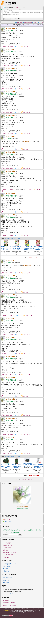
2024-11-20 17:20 (8, 235)
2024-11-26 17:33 (8, 168)
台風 (9, 530)
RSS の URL (6, 519)
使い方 (36, 22)
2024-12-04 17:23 (8, 46)
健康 (16, 530)
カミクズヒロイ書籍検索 (9, 602)
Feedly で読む (7, 521)
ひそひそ (17, 18)
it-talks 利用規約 (7, 543)
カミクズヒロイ (7, 600)
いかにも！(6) (26, 168)
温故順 (24, 479)
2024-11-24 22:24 (8, 189)
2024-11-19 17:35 (8, 292)
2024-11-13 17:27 (8, 353)
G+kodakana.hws (7, 610)
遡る (30, 479)
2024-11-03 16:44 (8, 453)
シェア (18, 46)
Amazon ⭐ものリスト (9, 594)
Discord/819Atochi (7, 577)
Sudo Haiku (6, 582)
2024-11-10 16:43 (8, 396)
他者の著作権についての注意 (10, 552)
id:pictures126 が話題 (22, 508)
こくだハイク (6, 580)
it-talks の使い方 (7, 547)
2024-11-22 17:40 (8, 212)
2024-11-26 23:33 (8, 149)
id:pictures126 (10, 28)
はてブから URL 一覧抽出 (9, 605)
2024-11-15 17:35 (8, 334)
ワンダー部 (5, 568)
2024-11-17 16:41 (8, 315)
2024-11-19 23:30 (8, 273)
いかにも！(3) (26, 46)
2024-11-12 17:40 (8, 375)
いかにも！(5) (26, 89)
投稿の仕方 (5, 550)
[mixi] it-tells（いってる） (9, 566)
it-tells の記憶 (6, 557)
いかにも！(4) (26, 65)
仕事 (4, 530)
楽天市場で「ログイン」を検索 (12, 238)
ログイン (15, 7)
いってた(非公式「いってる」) (10, 564)
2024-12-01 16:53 (8, 89)
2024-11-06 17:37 (8, 415)
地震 (6, 530)
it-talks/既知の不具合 (8, 554)
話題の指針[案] (28, 22)
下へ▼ (41, 22)
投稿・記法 (20, 22)
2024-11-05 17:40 (8, 434)
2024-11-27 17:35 (8, 133)
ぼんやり (12, 530)
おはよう (13, 30)
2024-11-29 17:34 (8, 112)
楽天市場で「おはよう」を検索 (12, 456)
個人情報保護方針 (7, 545)
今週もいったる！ (7, 571)
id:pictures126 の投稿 (22, 506)
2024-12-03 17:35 (8, 65)
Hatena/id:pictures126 (22, 511)
